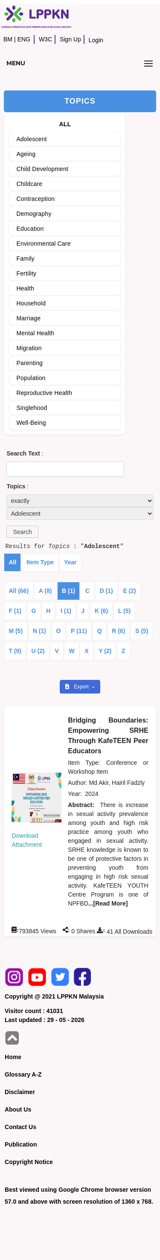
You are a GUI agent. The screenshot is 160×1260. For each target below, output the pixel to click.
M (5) (16, 630)
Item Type (40, 562)
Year (70, 562)
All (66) (19, 590)
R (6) (118, 630)
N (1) (39, 630)
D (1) (106, 590)
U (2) (38, 650)
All (12, 562)
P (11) (79, 630)
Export (77, 687)
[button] (22, 531)
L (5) (124, 610)
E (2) (129, 590)
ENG (23, 39)
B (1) (68, 590)
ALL (65, 124)
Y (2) (105, 650)
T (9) (15, 650)
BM (7, 39)
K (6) (101, 610)
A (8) (45, 590)
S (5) (141, 630)
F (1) (15, 610)
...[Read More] (108, 903)
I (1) (66, 610)
